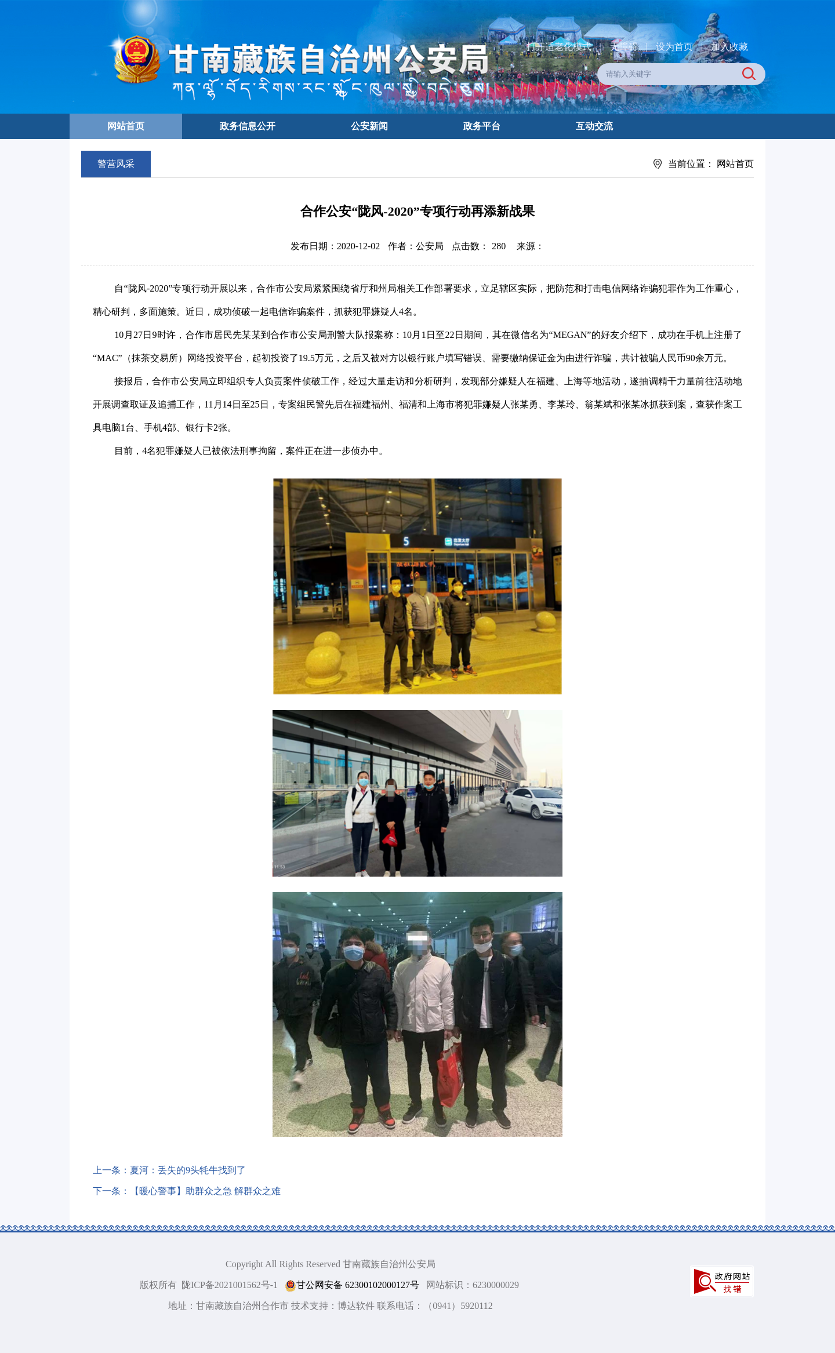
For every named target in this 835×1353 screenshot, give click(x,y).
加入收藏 (729, 47)
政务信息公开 (247, 126)
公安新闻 (369, 126)
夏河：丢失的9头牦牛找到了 (188, 1170)
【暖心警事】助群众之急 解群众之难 (205, 1191)
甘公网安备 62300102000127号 (352, 1285)
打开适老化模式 (559, 47)
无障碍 (624, 47)
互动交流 (594, 126)
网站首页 (125, 126)
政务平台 (481, 126)
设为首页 (674, 47)
